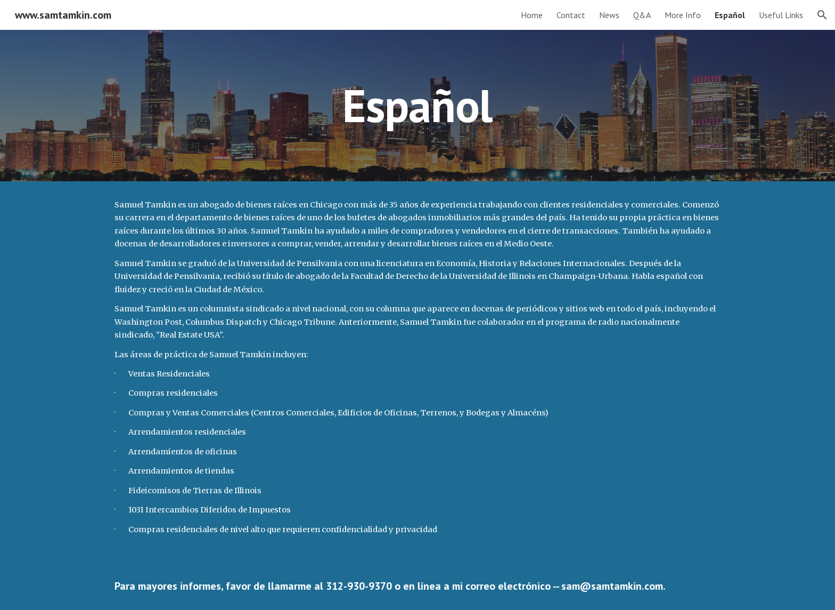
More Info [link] (683, 15)
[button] (822, 15)
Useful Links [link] (781, 15)
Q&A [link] (642, 15)
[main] (417, 105)
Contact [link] (570, 15)
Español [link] (730, 15)
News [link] (609, 15)
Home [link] (532, 15)
